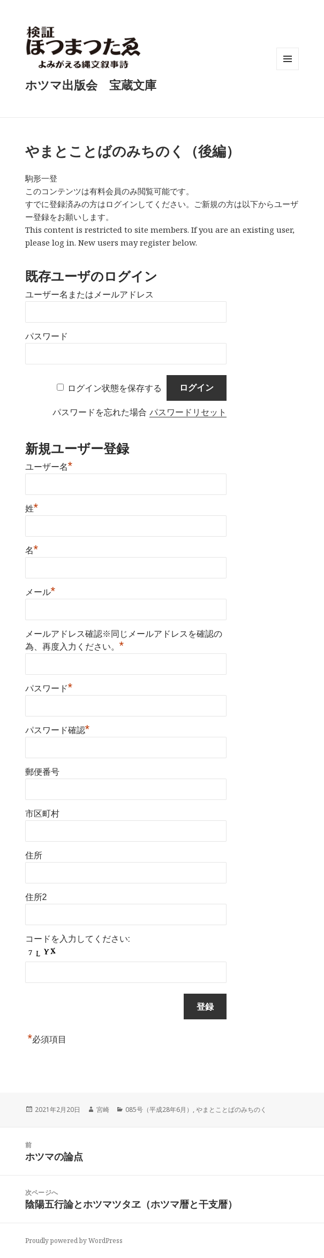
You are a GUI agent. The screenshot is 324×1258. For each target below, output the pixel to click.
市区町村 (42, 813)
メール (40, 591)
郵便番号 (42, 771)
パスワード (46, 336)
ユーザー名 (49, 465)
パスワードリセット (188, 412)
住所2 (36, 897)
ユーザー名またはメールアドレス (89, 294)
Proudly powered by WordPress (74, 1240)
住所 (33, 855)
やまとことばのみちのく (231, 1109)
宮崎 (102, 1109)
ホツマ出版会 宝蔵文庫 (90, 85)
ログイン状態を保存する (114, 387)
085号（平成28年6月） (159, 1109)
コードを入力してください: (77, 938)
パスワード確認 (57, 729)
